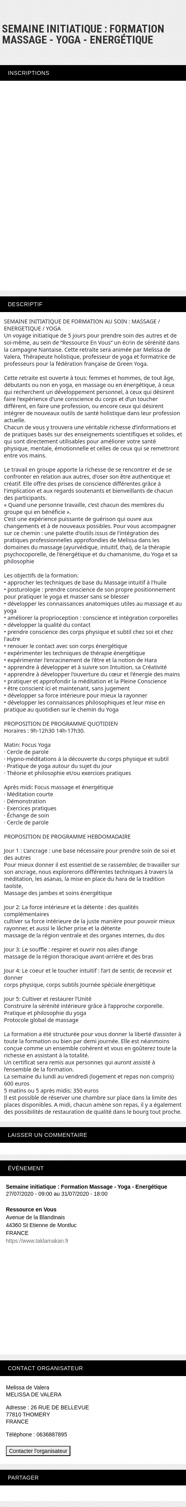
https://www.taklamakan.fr (37, 1241)
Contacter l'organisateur (38, 1451)
